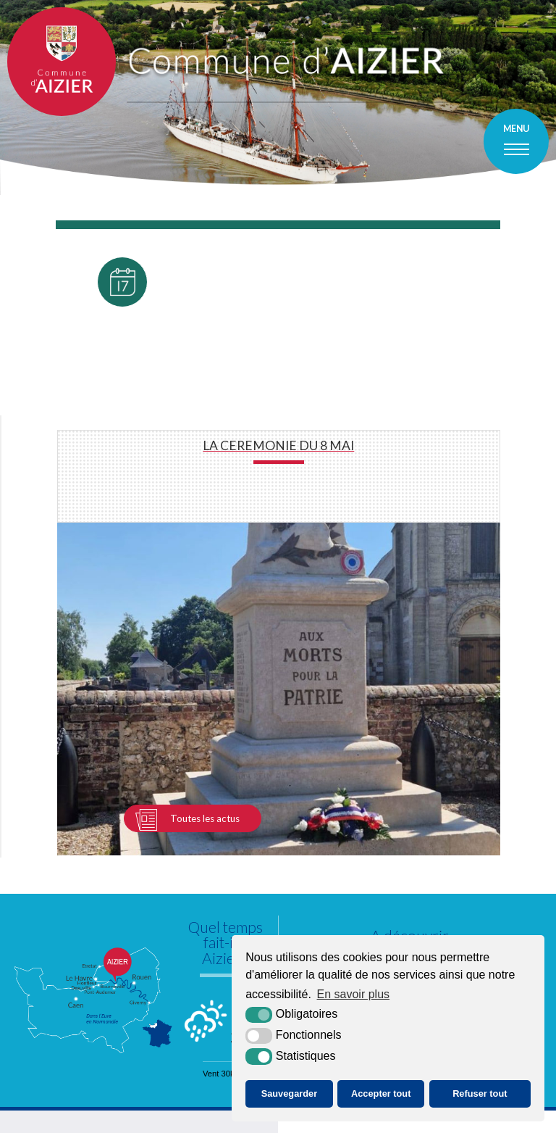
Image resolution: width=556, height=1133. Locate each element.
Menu (516, 128)
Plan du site (187, 1121)
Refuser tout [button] (479, 1093)
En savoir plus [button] (353, 994)
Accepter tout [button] (380, 1093)
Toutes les (122, 383)
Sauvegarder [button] (289, 1093)
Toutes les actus (205, 625)
